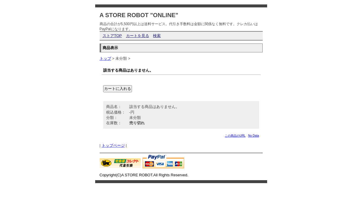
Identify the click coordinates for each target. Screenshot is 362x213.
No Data (253, 135)
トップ (105, 58)
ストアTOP (112, 35)
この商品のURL (235, 135)
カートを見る (137, 35)
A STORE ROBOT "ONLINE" (139, 15)
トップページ (113, 145)
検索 (157, 35)
